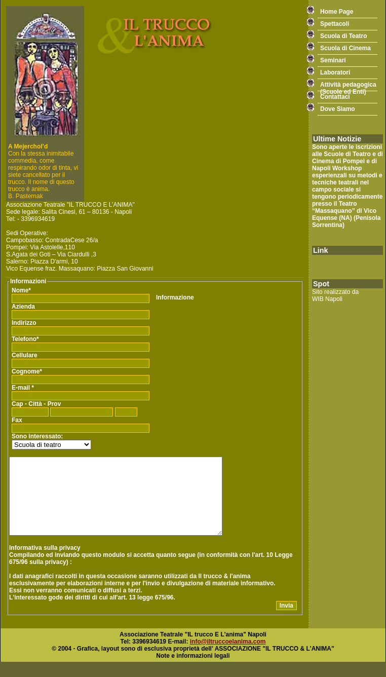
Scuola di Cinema (345, 48)
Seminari (333, 60)
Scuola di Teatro (343, 36)
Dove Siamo (337, 108)
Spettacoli (334, 23)
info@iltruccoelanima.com (228, 656)
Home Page (336, 11)
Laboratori (335, 72)
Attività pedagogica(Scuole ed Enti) (348, 86)
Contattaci (335, 96)
